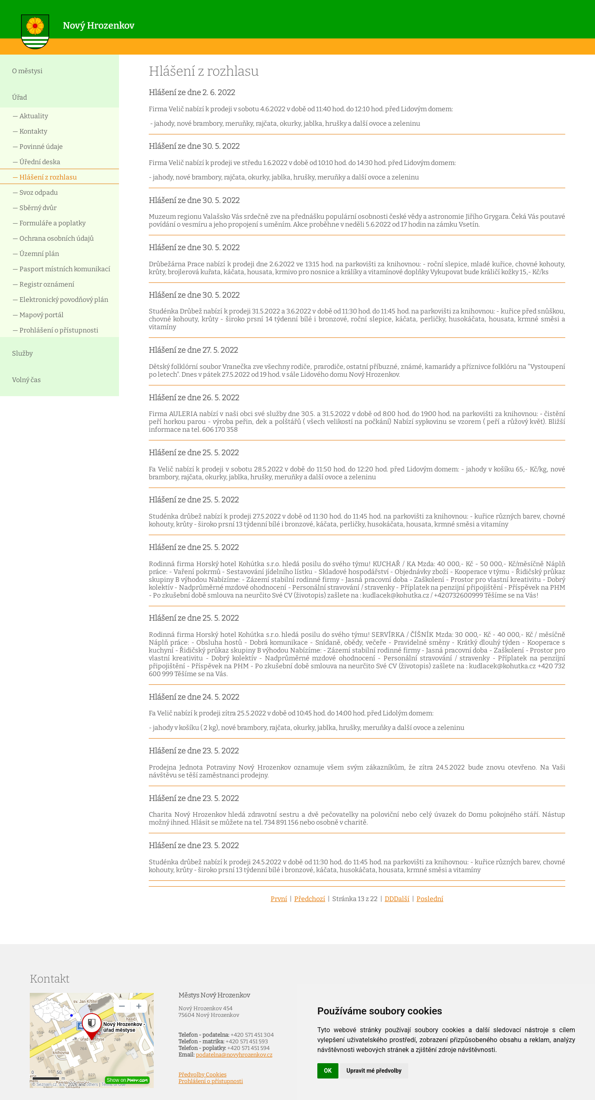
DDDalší (397, 899)
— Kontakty (29, 131)
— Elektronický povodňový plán (60, 300)
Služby (22, 353)
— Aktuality (30, 116)
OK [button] (328, 1070)
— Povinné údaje (37, 147)
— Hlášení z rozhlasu (44, 177)
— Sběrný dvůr (34, 208)
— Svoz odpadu (35, 192)
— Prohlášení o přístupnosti (55, 330)
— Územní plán (35, 254)
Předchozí (309, 899)
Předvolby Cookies (202, 1074)
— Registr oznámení (43, 284)
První (279, 899)
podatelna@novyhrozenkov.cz (234, 1055)
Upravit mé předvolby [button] (374, 1070)
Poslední (429, 899)
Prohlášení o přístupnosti (210, 1081)
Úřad (19, 97)
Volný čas (26, 380)
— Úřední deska (36, 162)
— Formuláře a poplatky (49, 223)
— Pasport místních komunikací (61, 269)
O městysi (27, 71)
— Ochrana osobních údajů (53, 238)
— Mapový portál (38, 315)
